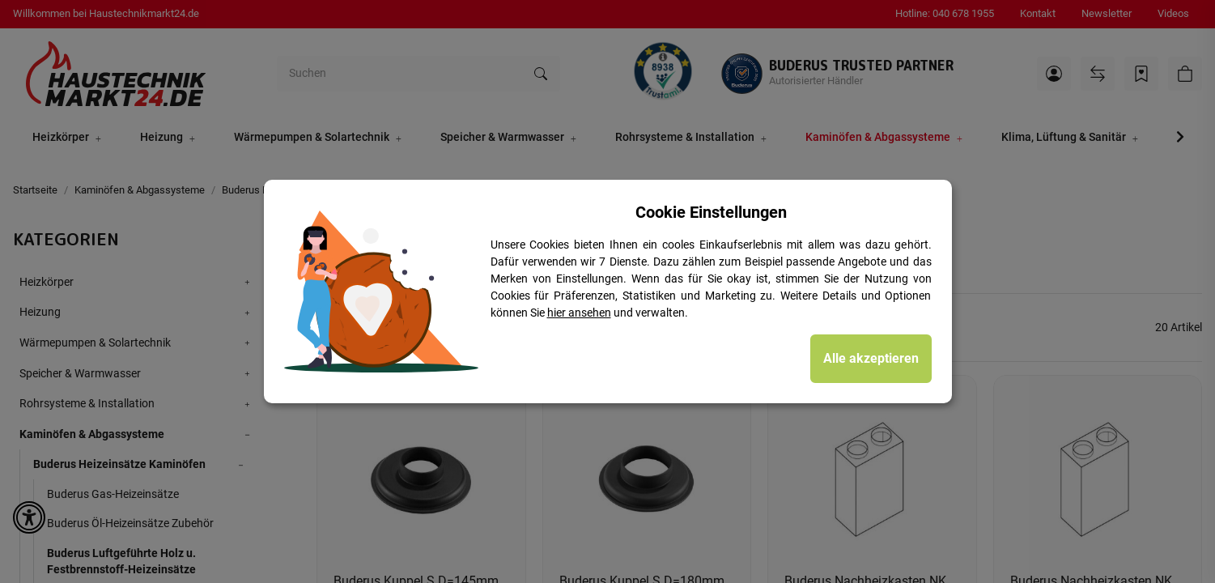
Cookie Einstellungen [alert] (711, 212)
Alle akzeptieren (871, 358)
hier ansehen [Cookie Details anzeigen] (579, 312)
